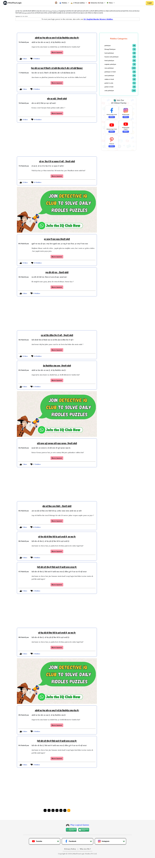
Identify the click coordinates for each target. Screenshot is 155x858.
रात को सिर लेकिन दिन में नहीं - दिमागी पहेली (57, 335)
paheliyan (107, 45)
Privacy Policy (70, 849)
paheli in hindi (108, 87)
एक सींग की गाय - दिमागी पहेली (56, 272)
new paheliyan (109, 68)
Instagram (103, 841)
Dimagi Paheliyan (109, 49)
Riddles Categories (118, 38)
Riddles (63, 3)
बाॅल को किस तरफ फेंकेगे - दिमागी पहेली (56, 506)
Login (149, 3)
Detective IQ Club (95, 3)
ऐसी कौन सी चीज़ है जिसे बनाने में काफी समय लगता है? (57, 567)
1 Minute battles (78, 3)
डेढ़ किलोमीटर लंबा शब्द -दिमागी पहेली (57, 366)
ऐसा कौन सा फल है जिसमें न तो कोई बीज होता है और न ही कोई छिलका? (57, 68)
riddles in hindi (109, 79)
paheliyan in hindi (110, 72)
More (110, 3)
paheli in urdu (108, 83)
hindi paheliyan (109, 61)
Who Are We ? (85, 849)
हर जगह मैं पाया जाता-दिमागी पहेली (57, 239)
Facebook (70, 841)
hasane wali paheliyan (111, 57)
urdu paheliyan (109, 91)
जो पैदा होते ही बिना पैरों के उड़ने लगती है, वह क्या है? (57, 537)
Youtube (37, 841)
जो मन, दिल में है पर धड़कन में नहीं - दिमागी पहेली (57, 161)
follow (112, 117)
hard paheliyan (109, 53)
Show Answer (57, 52)
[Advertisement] (77, 27)
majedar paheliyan (110, 64)
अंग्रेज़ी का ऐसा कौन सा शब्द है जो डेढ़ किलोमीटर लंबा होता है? (57, 38)
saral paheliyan (109, 76)
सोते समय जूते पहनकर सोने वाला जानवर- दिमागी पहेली (57, 443)
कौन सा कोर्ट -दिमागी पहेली (57, 99)
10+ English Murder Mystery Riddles (98, 19)
